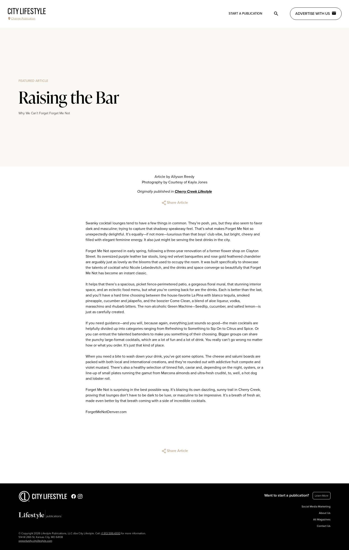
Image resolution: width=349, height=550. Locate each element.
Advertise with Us (315, 13)
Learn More (321, 495)
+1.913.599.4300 (110, 533)
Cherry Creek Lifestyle (193, 191)
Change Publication (21, 18)
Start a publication (245, 13)
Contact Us (323, 526)
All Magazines (321, 519)
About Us (324, 513)
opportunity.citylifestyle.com (35, 540)
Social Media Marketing (316, 506)
